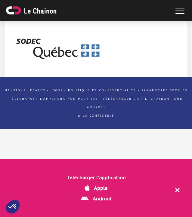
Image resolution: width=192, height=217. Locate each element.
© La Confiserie (96, 116)
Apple (96, 187)
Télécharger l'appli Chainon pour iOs (53, 99)
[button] (12, 207)
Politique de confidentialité (102, 90)
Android (96, 198)
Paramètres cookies (164, 90)
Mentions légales (25, 90)
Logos (57, 90)
